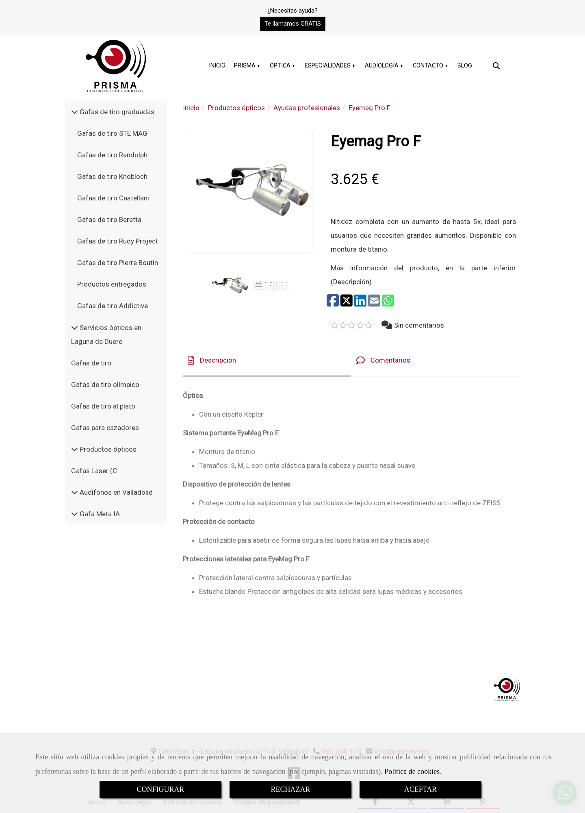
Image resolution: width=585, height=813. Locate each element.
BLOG (464, 65)
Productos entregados (111, 284)
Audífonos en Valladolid (115, 492)
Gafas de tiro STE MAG (112, 133)
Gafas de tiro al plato (103, 406)
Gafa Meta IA (99, 514)
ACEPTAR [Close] (420, 789)
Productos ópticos (107, 449)
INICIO (217, 65)
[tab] (267, 360)
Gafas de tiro (91, 363)
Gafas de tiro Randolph (112, 155)
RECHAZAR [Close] (290, 789)
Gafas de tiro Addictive (112, 306)
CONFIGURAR (160, 789)
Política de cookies (412, 771)
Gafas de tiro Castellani (113, 198)
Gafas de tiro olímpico (105, 384)
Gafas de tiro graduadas (116, 112)
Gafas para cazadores (105, 428)
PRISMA (247, 65)
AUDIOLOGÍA (384, 65)
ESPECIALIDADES (330, 65)
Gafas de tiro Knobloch (112, 176)
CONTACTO (431, 65)
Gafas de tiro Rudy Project (117, 241)
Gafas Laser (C (94, 471)
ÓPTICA (283, 65)
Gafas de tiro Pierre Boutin (117, 263)
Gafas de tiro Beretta (109, 219)
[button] (292, 24)
